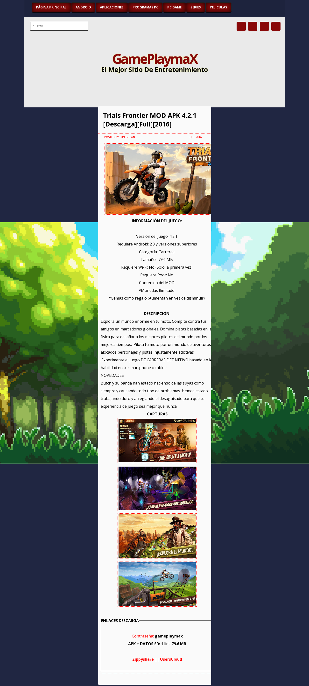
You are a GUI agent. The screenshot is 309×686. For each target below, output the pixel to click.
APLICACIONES (112, 7)
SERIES (195, 7)
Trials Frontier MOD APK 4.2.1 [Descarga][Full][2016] (150, 119)
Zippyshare (143, 659)
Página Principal (51, 7)
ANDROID (83, 7)
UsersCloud (171, 659)
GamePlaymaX (154, 58)
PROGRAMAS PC (145, 7)
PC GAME (174, 7)
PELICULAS (218, 7)
